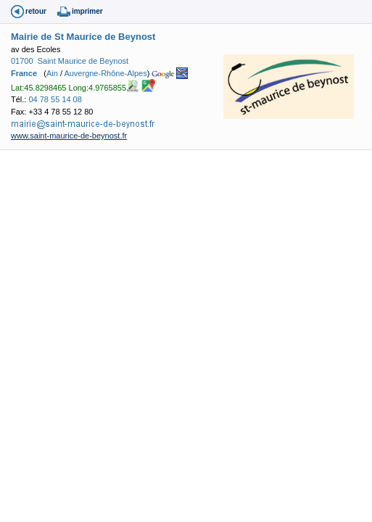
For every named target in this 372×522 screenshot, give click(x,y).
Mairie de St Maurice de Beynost (83, 36)
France (24, 73)
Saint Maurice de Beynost (83, 61)
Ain (52, 73)
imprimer (87, 11)
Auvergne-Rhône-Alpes (105, 73)
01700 (22, 61)
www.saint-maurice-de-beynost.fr (69, 135)
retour (35, 11)
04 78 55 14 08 (54, 99)
